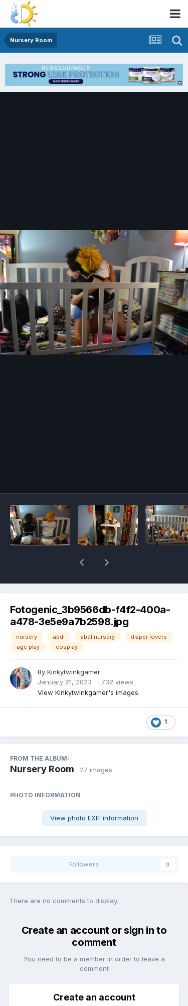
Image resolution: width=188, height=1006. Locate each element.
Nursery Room (42, 743)
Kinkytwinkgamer (73, 646)
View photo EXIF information (94, 792)
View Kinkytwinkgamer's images (88, 666)
